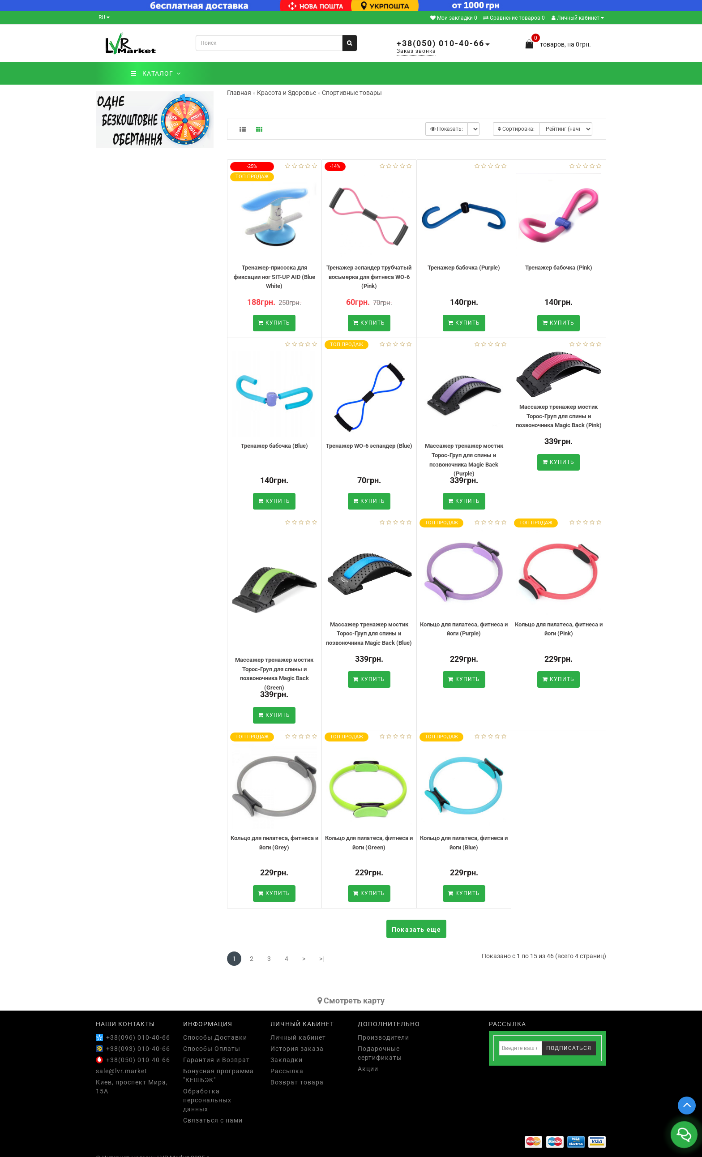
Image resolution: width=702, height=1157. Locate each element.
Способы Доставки (215, 1037)
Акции (368, 1068)
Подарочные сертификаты (380, 1053)
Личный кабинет (578, 18)
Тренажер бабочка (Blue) (274, 445)
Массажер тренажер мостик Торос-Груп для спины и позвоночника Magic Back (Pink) (559, 416)
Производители (383, 1037)
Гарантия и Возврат (216, 1059)
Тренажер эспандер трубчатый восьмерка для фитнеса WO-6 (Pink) (368, 276)
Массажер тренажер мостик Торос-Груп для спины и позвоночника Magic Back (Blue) (369, 633)
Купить (274, 323)
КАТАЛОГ (155, 73)
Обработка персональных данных (207, 1100)
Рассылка (287, 1071)
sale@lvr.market (121, 1071)
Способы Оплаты (211, 1048)
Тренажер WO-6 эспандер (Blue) (369, 445)
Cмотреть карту (351, 1000)
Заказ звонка (416, 51)
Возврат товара (297, 1082)
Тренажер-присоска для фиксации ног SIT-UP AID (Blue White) (274, 276)
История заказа (297, 1048)
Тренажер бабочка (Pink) (558, 267)
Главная (239, 92)
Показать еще (416, 929)
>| (321, 958)
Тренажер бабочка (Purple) (464, 267)
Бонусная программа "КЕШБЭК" (218, 1075)
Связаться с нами (213, 1120)
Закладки (286, 1059)
